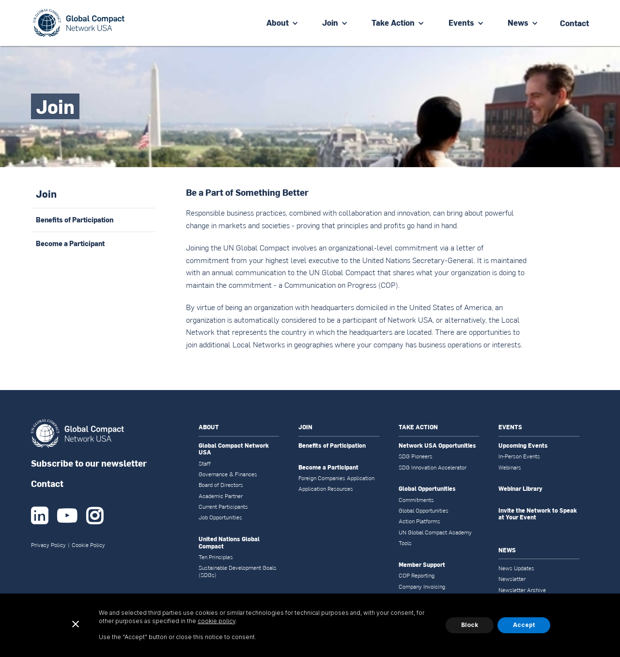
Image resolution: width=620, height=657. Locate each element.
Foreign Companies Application (336, 478)
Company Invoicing (422, 586)
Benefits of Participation (332, 445)
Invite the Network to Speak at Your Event (537, 514)
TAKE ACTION (418, 427)
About (277, 22)
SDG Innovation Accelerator (432, 467)
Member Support (422, 565)
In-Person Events (519, 456)
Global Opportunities (427, 488)
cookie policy (216, 621)
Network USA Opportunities (437, 445)
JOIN (305, 427)
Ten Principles (216, 557)
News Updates (516, 568)
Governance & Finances (228, 474)
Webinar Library (520, 488)
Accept (524, 624)
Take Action (393, 22)
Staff (205, 463)
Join (330, 22)
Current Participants (223, 506)
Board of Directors (221, 485)
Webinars (509, 467)
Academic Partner (221, 496)
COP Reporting (416, 575)
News (518, 22)
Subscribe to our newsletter (89, 463)
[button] (282, 23)
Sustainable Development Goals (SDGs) (238, 571)
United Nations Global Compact (229, 543)
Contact (47, 483)
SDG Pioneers (416, 456)
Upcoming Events (523, 445)
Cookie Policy (88, 545)
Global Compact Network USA (234, 449)
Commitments (416, 500)
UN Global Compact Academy (435, 532)
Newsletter (512, 579)
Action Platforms (419, 521)
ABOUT (209, 427)
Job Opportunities (220, 517)
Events (461, 22)
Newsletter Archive (522, 590)
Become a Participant (328, 467)
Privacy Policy (48, 545)
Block (469, 624)
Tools (405, 543)
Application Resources (325, 488)
